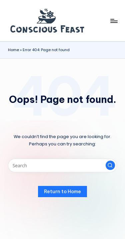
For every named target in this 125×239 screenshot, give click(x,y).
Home (13, 49)
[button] (110, 165)
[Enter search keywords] (62, 166)
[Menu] (113, 21)
